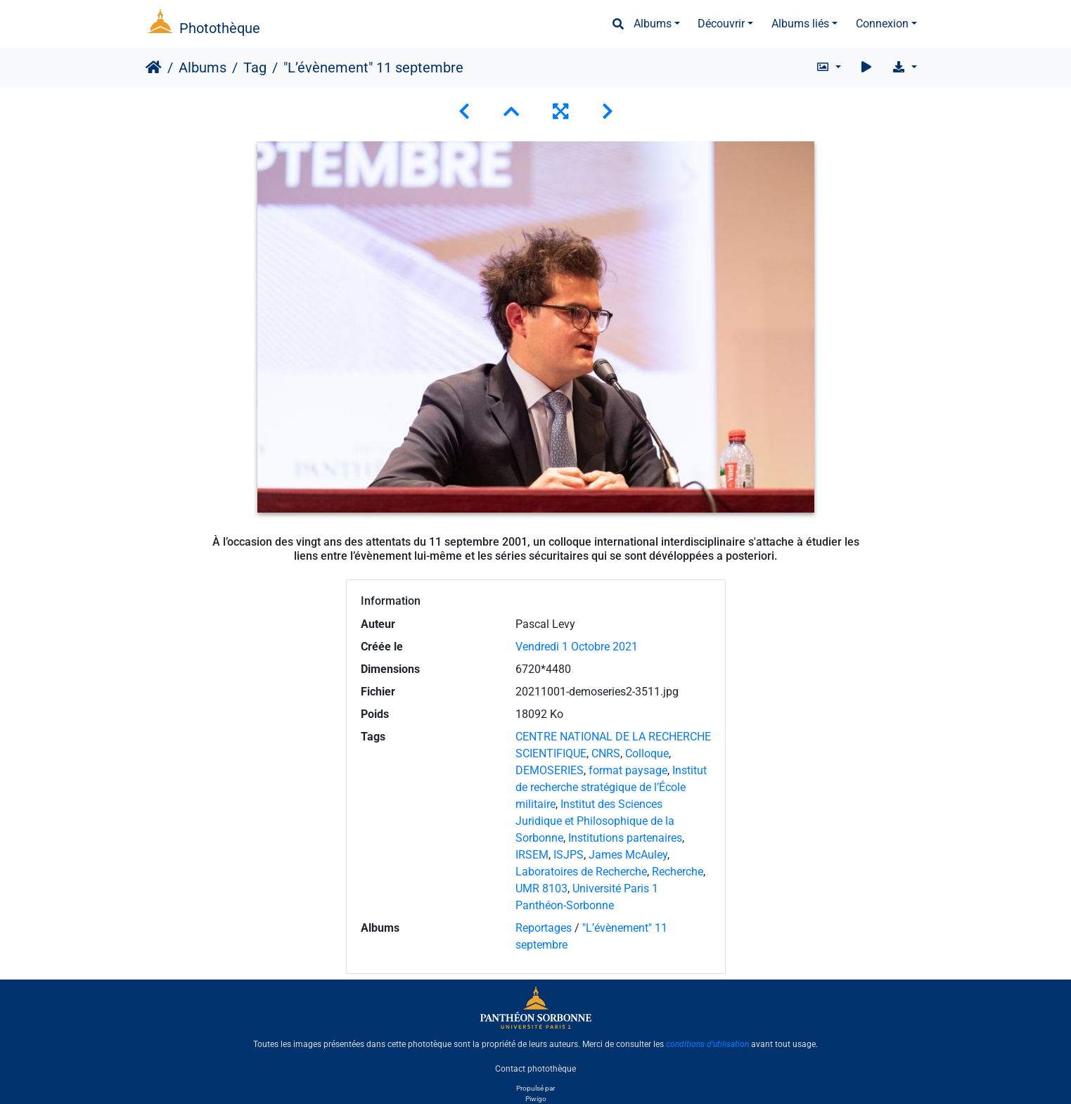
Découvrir (721, 23)
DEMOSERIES (549, 770)
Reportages (543, 928)
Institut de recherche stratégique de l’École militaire (611, 787)
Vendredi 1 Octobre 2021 (576, 646)
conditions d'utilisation (707, 1044)
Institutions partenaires (625, 838)
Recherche (677, 871)
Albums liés (800, 23)
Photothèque (219, 28)
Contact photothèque (535, 1068)
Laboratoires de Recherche (581, 871)
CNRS (605, 753)
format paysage (628, 770)
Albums (653, 23)
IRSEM (532, 854)
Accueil (154, 67)
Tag (255, 67)
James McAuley (628, 854)
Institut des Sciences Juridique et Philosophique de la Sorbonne (594, 821)
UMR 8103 (541, 888)
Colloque (647, 753)
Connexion (882, 23)
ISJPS (568, 854)
